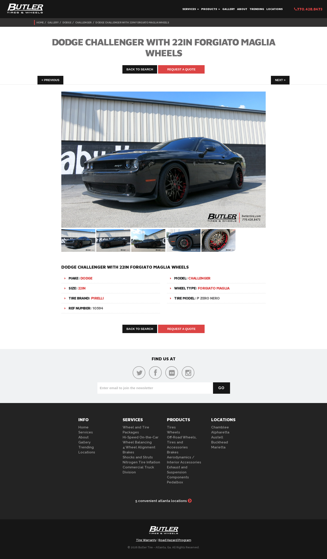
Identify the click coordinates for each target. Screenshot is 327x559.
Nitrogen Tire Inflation (141, 462)
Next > (280, 80)
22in (81, 288)
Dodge (67, 22)
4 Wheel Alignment (139, 447)
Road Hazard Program (175, 540)
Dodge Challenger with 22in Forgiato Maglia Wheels (132, 22)
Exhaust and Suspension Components (178, 472)
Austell (217, 437)
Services (190, 9)
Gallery (228, 9)
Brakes (128, 452)
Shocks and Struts (138, 457)
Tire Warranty (146, 540)
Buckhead (219, 442)
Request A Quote (181, 69)
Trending (257, 9)
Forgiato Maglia (214, 288)
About (242, 9)
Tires (171, 427)
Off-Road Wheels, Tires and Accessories (182, 442)
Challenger (83, 22)
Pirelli (97, 298)
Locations (274, 9)
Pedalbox (175, 482)
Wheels (173, 432)
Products (210, 9)
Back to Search (139, 69)
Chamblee (220, 427)
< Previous (50, 80)
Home (40, 22)
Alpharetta (220, 432)
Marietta (218, 447)
